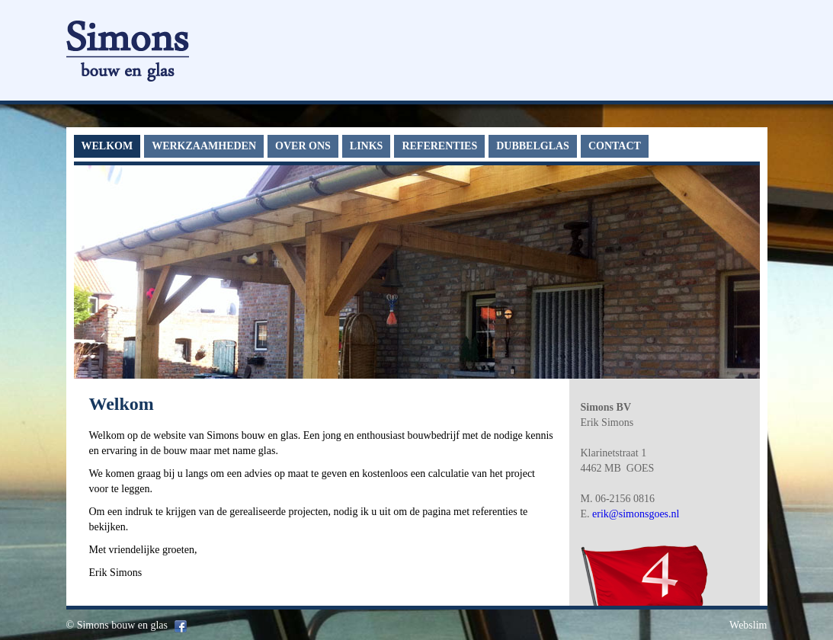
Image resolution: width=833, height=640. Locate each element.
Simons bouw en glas (122, 625)
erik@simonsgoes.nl (635, 514)
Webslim (748, 625)
